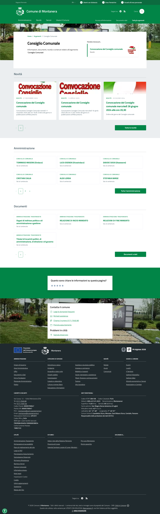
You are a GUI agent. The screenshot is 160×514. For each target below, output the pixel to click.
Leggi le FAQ (18, 450)
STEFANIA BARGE (110, 178)
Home (29, 36)
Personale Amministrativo (22, 381)
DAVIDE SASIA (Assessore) (114, 162)
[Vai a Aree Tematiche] (109, 2)
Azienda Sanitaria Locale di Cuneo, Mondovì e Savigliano (67, 447)
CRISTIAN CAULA (23, 178)
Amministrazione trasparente (28, 217)
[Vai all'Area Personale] (131, 2)
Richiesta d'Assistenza (21, 460)
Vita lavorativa (80, 384)
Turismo (77, 381)
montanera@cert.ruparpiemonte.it (29, 411)
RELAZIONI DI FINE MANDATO (116, 220)
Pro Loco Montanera (88, 441)
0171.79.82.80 (21, 401)
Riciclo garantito (86, 444)
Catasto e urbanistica (55, 381)
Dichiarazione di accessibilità (23, 444)
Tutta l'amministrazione (130, 191)
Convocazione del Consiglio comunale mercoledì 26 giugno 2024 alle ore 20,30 (122, 106)
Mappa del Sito (19, 490)
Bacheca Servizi (19, 463)
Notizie (106, 365)
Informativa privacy (20, 470)
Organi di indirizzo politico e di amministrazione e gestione (29, 222)
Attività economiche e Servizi (136, 381)
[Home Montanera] (36, 11)
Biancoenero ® (88, 508)
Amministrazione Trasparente (24, 441)
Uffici (15, 371)
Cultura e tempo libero (55, 384)
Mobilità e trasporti (81, 371)
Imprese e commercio (82, 368)
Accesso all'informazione (103, 20)
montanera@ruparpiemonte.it (28, 413)
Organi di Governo (20, 365)
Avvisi (106, 368)
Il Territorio (129, 371)
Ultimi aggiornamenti (21, 483)
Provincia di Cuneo (54, 444)
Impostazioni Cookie (20, 477)
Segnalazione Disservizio (22, 457)
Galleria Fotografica (132, 374)
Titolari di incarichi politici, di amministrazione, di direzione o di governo (34, 240)
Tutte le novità (130, 127)
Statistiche (17, 486)
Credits (16, 480)
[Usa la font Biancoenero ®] (89, 2)
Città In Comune (120, 505)
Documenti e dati (130, 254)
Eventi (128, 365)
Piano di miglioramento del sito (24, 447)
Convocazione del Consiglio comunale (106, 49)
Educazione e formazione (56, 388)
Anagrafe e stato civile (55, 371)
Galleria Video (130, 378)
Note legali (17, 473)
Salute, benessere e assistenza (85, 374)
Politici (16, 384)
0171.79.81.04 (22, 403)
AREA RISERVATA (78, 511)
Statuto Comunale (20, 467)
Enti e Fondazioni (20, 378)
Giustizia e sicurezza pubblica (84, 365)
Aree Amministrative (21, 368)
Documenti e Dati (20, 374)
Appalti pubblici (53, 374)
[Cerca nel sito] (141, 11)
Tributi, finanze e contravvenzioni (86, 378)
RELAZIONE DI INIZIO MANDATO (74, 220)
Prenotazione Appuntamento (24, 454)
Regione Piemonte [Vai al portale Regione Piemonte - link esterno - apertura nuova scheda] (21, 2)
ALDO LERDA (65, 178)
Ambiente (51, 368)
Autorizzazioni (52, 378)
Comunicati (107, 371)
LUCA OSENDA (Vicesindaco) (72, 162)
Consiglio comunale (24, 159)
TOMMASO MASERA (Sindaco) (29, 162)
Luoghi (128, 368)
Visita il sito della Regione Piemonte (60, 441)
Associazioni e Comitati (134, 384)
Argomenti (37, 36)
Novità (19, 98)
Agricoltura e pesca (54, 365)
